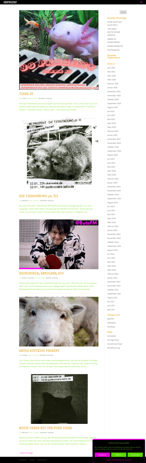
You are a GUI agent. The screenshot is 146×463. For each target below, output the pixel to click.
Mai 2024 (111, 167)
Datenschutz (41, 460)
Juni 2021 (111, 305)
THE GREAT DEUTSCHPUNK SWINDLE (113, 32)
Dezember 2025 (113, 91)
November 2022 (114, 238)
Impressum (23, 460)
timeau (24, 278)
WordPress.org (113, 348)
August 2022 (112, 250)
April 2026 (111, 75)
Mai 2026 (111, 71)
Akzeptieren (102, 459)
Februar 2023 (112, 226)
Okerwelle (41, 98)
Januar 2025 (112, 135)
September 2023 (114, 198)
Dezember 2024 (113, 139)
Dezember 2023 (113, 186)
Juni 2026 (111, 67)
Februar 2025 (112, 131)
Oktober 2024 (113, 147)
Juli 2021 (110, 301)
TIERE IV (26, 94)
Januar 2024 (112, 182)
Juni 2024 (111, 163)
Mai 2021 (111, 309)
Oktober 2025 (113, 99)
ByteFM (48, 278)
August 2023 (112, 202)
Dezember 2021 (113, 282)
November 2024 (114, 143)
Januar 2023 (112, 230)
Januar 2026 (112, 87)
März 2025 (111, 127)
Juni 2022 (111, 258)
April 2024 (111, 171)
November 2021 (114, 286)
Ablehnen (119, 459)
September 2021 (114, 293)
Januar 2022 (112, 278)
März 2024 (111, 174)
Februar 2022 (112, 274)
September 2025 (114, 103)
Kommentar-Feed (114, 344)
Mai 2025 (111, 119)
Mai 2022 (111, 262)
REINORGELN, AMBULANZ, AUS (41, 273)
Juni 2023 (111, 210)
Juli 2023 (110, 206)
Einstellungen (135, 459)
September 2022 (114, 246)
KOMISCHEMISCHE (115, 46)
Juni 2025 (111, 115)
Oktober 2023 (113, 194)
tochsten (31, 278)
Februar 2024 (112, 178)
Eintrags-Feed (113, 340)
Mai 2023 (111, 214)
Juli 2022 (110, 254)
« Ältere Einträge (26, 453)
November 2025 (114, 95)
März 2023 (111, 222)
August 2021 (112, 297)
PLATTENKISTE (113, 50)
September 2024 (114, 151)
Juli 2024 (110, 159)
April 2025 (111, 123)
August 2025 (112, 107)
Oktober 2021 (113, 290)
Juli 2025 (110, 111)
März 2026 (111, 79)
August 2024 (112, 155)
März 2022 (111, 270)
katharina (25, 201)
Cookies (32, 460)
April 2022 (111, 266)
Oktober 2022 (113, 242)
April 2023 (111, 218)
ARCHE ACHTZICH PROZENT (39, 351)
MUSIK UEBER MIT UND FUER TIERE (45, 428)
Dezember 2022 (113, 234)
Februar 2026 (112, 83)
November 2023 (114, 190)
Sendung (49, 98)
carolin (24, 98)
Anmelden (111, 336)
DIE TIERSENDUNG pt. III (38, 196)
